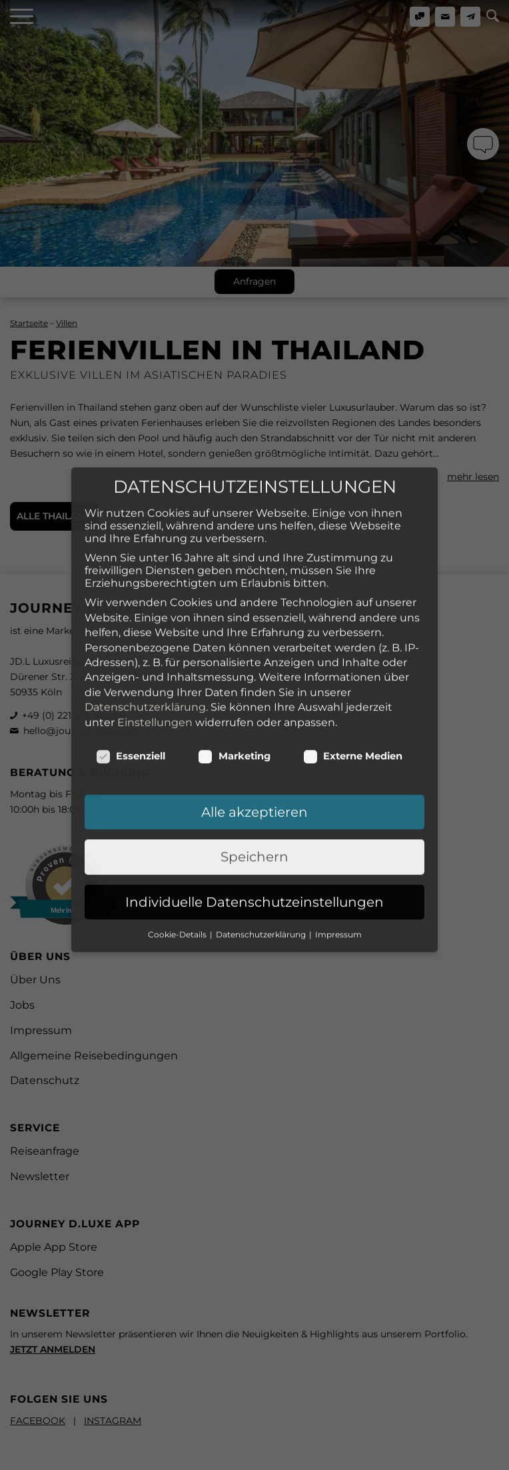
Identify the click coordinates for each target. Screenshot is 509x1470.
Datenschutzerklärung (145, 651)
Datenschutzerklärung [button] (262, 879)
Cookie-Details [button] (178, 879)
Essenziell (131, 701)
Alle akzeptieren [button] (254, 757)
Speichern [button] (254, 801)
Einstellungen (155, 667)
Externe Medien (353, 701)
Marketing (234, 701)
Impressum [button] (338, 879)
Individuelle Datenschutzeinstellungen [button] (254, 847)
